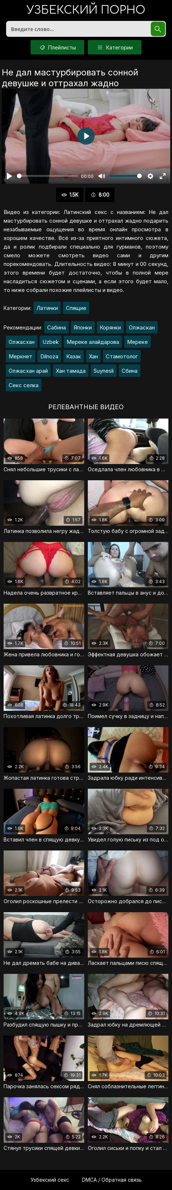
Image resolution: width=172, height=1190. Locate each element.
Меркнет (20, 356)
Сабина (56, 327)
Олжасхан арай (28, 370)
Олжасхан (22, 341)
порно (86, 10)
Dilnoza (49, 356)
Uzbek (50, 341)
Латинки (47, 308)
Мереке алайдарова (93, 341)
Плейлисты (57, 47)
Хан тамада (71, 370)
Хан (93, 356)
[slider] (47, 175)
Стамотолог (122, 356)
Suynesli (104, 370)
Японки (83, 327)
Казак (73, 356)
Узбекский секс (50, 1180)
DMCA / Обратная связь (112, 1180)
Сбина (129, 370)
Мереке (137, 341)
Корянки (110, 327)
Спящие (76, 308)
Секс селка (24, 385)
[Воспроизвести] (9, 176)
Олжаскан (142, 327)
